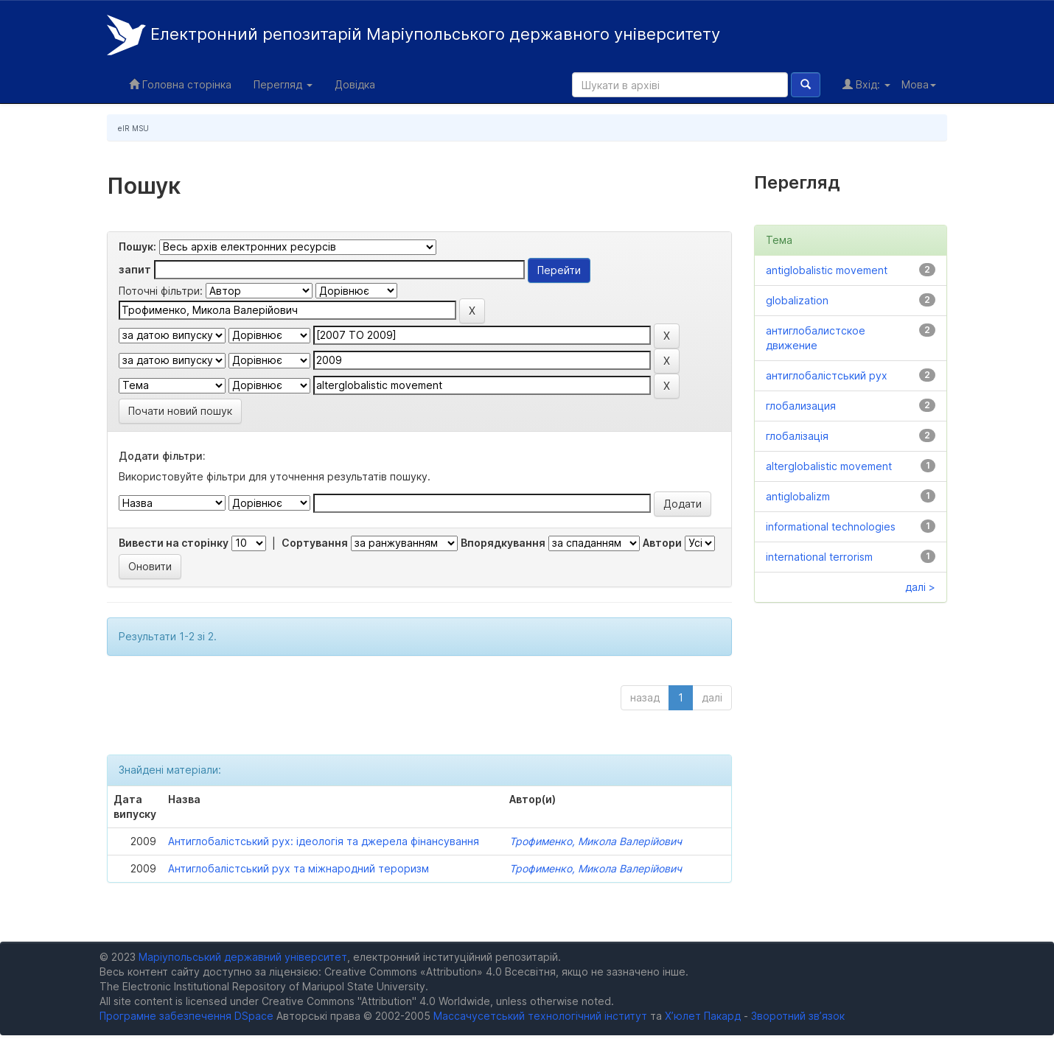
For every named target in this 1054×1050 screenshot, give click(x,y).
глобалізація (797, 436)
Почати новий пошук (180, 411)
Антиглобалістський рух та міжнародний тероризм (298, 868)
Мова (918, 84)
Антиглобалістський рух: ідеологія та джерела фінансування (323, 841)
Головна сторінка (180, 84)
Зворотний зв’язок (798, 1015)
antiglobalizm (798, 496)
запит (135, 269)
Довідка (355, 84)
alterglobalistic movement (829, 466)
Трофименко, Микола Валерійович (595, 841)
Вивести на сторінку (173, 542)
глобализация (801, 405)
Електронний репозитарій (413, 35)
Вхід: (866, 84)
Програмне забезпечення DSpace (186, 1015)
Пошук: (137, 246)
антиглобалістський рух (826, 375)
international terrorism (819, 556)
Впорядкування (503, 542)
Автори (662, 542)
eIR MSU (133, 128)
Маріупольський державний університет (243, 957)
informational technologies (831, 526)
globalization (797, 300)
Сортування (315, 542)
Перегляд (283, 84)
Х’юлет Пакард (703, 1015)
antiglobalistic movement (826, 270)
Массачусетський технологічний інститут (540, 1015)
